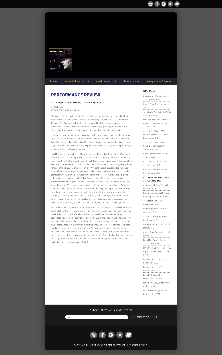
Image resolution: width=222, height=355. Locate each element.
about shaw (129, 81)
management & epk (157, 81)
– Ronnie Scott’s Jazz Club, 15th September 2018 (155, 146)
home (53, 81)
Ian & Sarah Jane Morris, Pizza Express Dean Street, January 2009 (157, 251)
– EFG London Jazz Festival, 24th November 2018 (155, 134)
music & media (104, 81)
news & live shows (76, 81)
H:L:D (144, 345)
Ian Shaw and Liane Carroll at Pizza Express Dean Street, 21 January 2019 (157, 123)
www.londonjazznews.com (65, 109)
